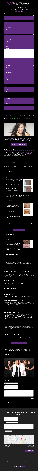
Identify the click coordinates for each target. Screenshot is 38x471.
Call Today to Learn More (19, 230)
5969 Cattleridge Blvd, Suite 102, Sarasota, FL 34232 (19, 9)
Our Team (13, 461)
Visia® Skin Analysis (8, 82)
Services (6, 34)
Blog (5, 84)
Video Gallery (7, 91)
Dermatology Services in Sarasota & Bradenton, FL (13, 115)
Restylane (7, 60)
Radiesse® (28, 152)
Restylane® (25, 152)
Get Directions (30, 450)
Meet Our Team (6, 20)
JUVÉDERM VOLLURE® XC (9, 53)
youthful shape (11, 161)
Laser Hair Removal (8, 70)
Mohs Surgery (7, 79)
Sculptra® (7, 62)
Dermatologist (6, 461)
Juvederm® (21, 152)
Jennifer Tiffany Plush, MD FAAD (10, 24)
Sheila (6, 32)
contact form (6, 339)
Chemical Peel (7, 63)
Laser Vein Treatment (8, 74)
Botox (8, 327)
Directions (7, 108)
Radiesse (7, 58)
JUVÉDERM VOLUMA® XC (9, 55)
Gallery (5, 86)
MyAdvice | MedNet (23, 464)
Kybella (6, 43)
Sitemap (21, 467)
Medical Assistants (8, 27)
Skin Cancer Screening (8, 81)
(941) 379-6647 (27, 338)
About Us (7, 17)
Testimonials (6, 93)
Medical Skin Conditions (9, 77)
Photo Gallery (7, 89)
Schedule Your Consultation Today (19, 144)
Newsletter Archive (8, 103)
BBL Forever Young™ (8, 39)
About (5, 15)
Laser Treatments (8, 65)
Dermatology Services (18, 461)
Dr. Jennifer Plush (26, 140)
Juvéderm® (9, 177)
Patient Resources (7, 96)
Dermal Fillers (7, 44)
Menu (5, 13)
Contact (6, 105)
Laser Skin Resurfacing (9, 72)
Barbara (7, 29)
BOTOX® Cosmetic (8, 41)
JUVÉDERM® (7, 48)
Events (6, 101)
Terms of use (17, 467)
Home (5, 115)
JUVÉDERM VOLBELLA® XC (9, 51)
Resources (31, 461)
